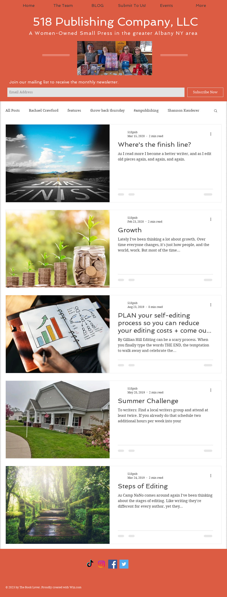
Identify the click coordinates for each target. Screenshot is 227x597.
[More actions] (212, 134)
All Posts (13, 110)
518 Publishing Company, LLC (115, 21)
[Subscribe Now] (205, 92)
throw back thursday (107, 110)
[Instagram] (101, 564)
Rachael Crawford (43, 110)
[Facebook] (112, 564)
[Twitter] (123, 564)
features (74, 110)
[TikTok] (90, 564)
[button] (215, 111)
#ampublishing (146, 110)
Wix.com (75, 587)
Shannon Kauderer (183, 110)
